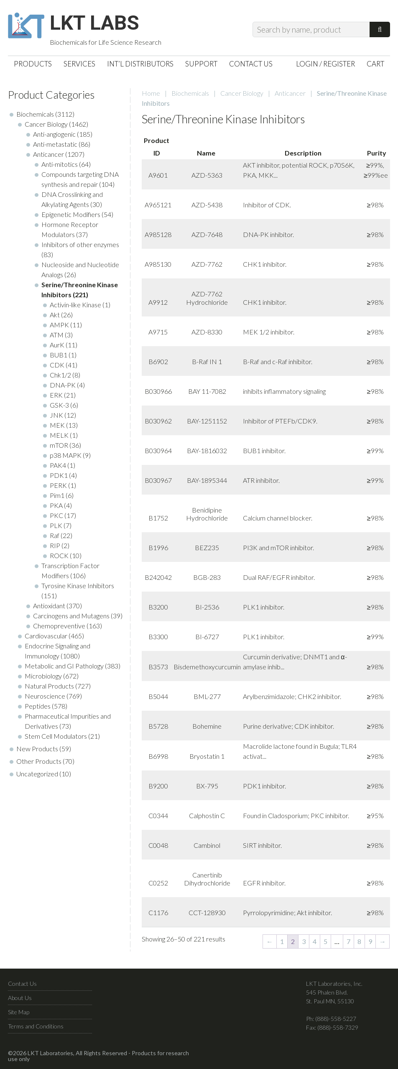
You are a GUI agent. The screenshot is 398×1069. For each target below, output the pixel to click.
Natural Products (49, 687)
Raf (54, 536)
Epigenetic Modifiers (70, 215)
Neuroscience (45, 697)
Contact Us (22, 984)
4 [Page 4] (314, 942)
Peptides (38, 707)
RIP (55, 546)
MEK (57, 426)
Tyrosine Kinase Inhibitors (77, 586)
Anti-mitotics (59, 165)
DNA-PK (63, 386)
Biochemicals (190, 94)
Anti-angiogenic (54, 135)
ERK (56, 396)
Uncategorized (37, 774)
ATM (57, 335)
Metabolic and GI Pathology (64, 667)
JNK (56, 416)
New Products (37, 749)
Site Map (18, 1012)
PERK (58, 486)
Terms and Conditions (36, 1027)
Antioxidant (49, 606)
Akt (55, 315)
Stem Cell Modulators (56, 737)
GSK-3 (59, 406)
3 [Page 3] (304, 942)
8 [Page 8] (359, 942)
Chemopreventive (59, 626)
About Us (20, 998)
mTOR (59, 446)
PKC (56, 516)
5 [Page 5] (325, 942)
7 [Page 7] (348, 942)
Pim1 (57, 496)
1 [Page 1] (282, 942)
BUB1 (58, 356)
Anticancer (290, 94)
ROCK (59, 556)
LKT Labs (96, 23)
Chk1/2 (60, 376)
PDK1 (59, 476)
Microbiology (43, 677)
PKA (56, 506)
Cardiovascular (46, 636)
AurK (57, 346)
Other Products (38, 762)
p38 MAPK (66, 456)
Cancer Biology (241, 94)
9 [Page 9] (370, 942)
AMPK (59, 325)
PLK (56, 526)
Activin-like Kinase (75, 305)
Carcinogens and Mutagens (71, 616)
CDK (57, 366)
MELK (59, 436)
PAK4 (58, 466)
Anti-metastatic (55, 145)
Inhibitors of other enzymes (80, 245)
